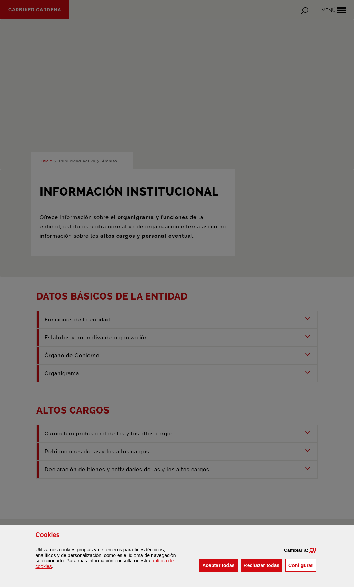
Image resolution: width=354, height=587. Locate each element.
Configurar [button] (302, 564)
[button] (312, 550)
